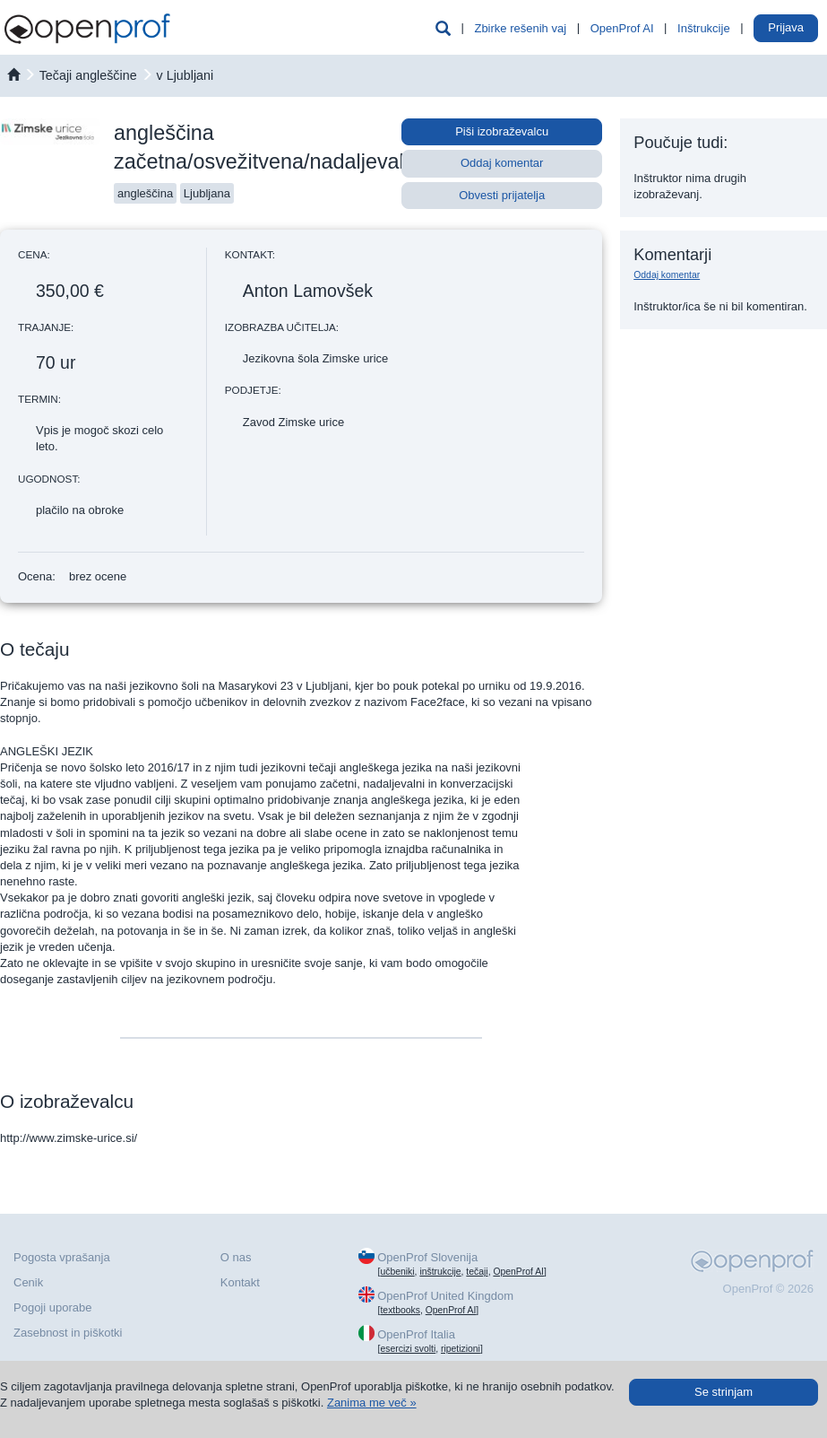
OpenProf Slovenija (427, 1257)
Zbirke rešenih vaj (520, 28)
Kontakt (240, 1282)
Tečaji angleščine (88, 75)
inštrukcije (440, 1272)
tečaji (476, 1272)
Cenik (28, 1282)
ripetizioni (460, 1349)
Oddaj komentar (502, 163)
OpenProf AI (622, 28)
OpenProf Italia (416, 1334)
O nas (236, 1257)
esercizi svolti (407, 1349)
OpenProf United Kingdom (445, 1296)
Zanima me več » (372, 1402)
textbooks (399, 1310)
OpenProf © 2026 (768, 1288)
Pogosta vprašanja (61, 1257)
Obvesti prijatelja (502, 195)
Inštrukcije (703, 28)
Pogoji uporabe (52, 1307)
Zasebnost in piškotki (67, 1332)
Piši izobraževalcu (501, 131)
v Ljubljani (185, 75)
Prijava (786, 27)
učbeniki (397, 1272)
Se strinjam (723, 1392)
